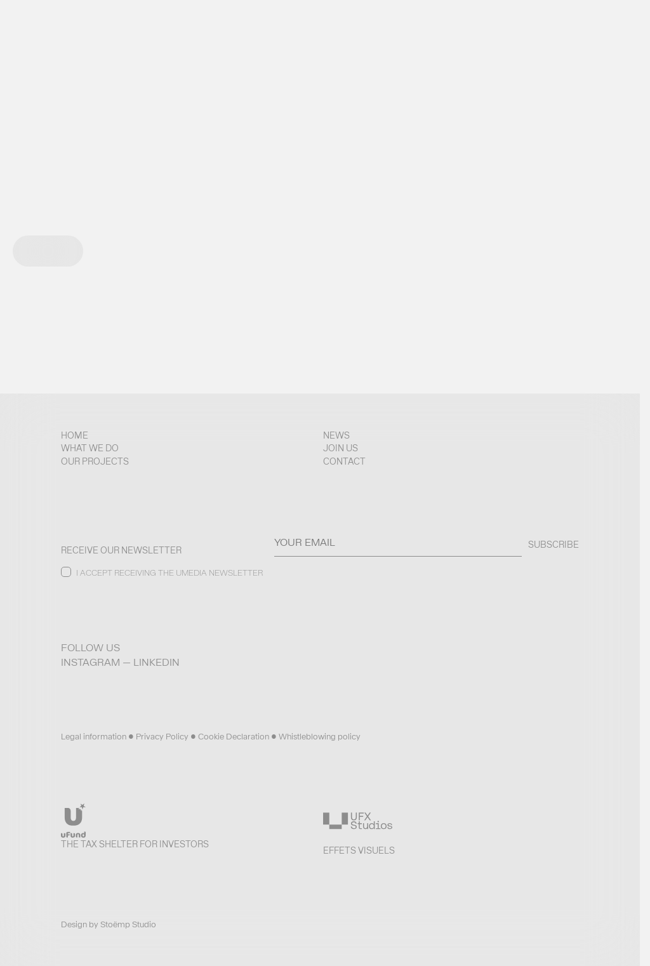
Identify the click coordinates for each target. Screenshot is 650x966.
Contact (344, 461)
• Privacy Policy (159, 736)
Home (74, 435)
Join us (340, 448)
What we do (90, 448)
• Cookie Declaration (230, 736)
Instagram (90, 662)
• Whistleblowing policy (316, 736)
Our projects (95, 461)
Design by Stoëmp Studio (108, 924)
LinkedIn (156, 662)
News (336, 435)
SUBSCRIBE (553, 544)
